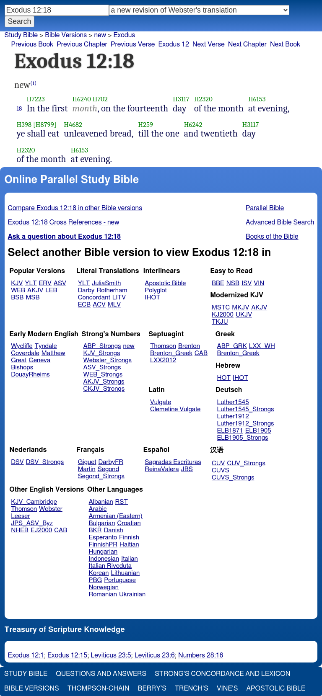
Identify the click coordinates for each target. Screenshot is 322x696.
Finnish (129, 537)
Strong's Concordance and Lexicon (222, 673)
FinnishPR (103, 544)
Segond (108, 469)
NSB (232, 283)
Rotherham (111, 290)
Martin (87, 469)
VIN (259, 283)
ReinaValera (162, 469)
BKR (95, 530)
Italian (129, 559)
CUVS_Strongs (233, 477)
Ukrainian (132, 594)
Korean (99, 573)
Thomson (163, 346)
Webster (50, 509)
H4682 (73, 125)
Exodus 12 (173, 44)
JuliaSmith (106, 283)
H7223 (36, 99)
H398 (24, 125)
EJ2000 (41, 530)
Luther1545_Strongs (245, 409)
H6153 (256, 99)
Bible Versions (66, 35)
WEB (18, 290)
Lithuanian (125, 573)
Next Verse (208, 44)
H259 (145, 125)
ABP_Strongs (102, 346)
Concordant (94, 297)
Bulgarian (102, 523)
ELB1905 (258, 431)
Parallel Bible (265, 208)
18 (19, 108)
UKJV (244, 315)
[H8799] (45, 125)
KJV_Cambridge (34, 502)
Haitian (129, 544)
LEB (51, 290)
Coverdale (25, 353)
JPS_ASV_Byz (32, 523)
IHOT (152, 297)
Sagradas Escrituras (173, 462)
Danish (113, 530)
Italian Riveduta (110, 566)
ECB (84, 305)
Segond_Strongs (101, 476)
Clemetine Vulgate (175, 409)
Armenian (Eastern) (116, 516)
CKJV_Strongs (104, 389)
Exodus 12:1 (26, 655)
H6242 (193, 125)
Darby (86, 290)
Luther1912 (233, 416)
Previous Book (32, 44)
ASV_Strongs (102, 367)
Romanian (103, 594)
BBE (218, 283)
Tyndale (46, 346)
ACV (99, 305)
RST (121, 502)
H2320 (203, 99)
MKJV (240, 307)
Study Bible (21, 35)
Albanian (101, 502)
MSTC (221, 307)
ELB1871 (230, 431)
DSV (17, 462)
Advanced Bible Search (280, 222)
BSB (17, 297)
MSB (32, 297)
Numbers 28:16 (200, 655)
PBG (95, 580)
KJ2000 (223, 315)
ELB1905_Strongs (242, 438)
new (129, 346)
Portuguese (120, 580)
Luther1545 (233, 402)
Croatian (128, 523)
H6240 (81, 99)
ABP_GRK (232, 346)
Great (18, 360)
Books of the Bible (272, 236)
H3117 (181, 99)
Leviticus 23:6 (155, 655)
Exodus (124, 35)
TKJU (220, 322)
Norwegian (104, 587)
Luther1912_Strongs (245, 423)
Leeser (20, 516)
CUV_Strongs (246, 463)
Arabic (98, 509)
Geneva (39, 360)
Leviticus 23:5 (111, 655)
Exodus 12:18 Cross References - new (63, 222)
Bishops (22, 367)
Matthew (53, 353)
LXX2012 (163, 360)
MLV (114, 305)
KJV (17, 283)
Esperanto (103, 537)
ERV (45, 283)
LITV (119, 297)
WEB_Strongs (102, 374)
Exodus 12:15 (67, 655)
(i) (33, 83)
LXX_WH (262, 346)
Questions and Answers (101, 673)
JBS (187, 469)
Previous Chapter (82, 44)
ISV (247, 283)
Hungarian (103, 552)
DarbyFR (111, 462)
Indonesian (104, 559)
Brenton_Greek (171, 353)
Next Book (285, 44)
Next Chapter (247, 44)
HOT (224, 378)
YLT (30, 283)
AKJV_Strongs (103, 382)
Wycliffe (21, 346)
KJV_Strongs (101, 353)
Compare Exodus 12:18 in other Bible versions (75, 208)
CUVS (220, 470)
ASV (60, 283)
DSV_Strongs (45, 462)
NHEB (20, 530)
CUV (218, 463)
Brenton (189, 346)
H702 (100, 99)
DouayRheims (30, 374)
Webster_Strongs (107, 360)
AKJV (35, 290)
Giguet (87, 462)
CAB (201, 353)
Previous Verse (133, 44)
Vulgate (160, 402)
